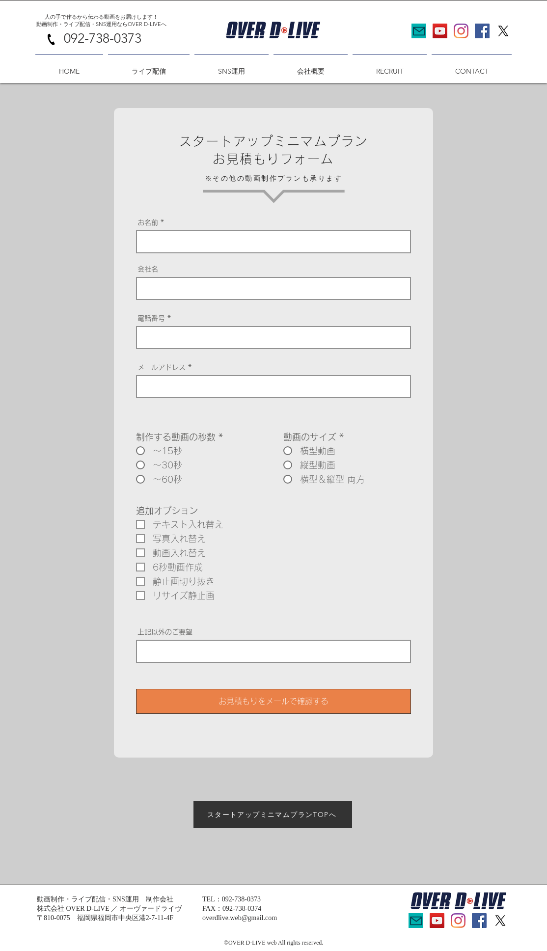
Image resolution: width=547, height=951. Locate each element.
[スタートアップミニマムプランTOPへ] (272, 814)
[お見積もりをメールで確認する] (273, 701)
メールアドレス (161, 367)
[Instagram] (461, 31)
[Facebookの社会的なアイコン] (482, 31)
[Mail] (418, 31)
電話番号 (151, 318)
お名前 (147, 222)
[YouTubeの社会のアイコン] (440, 31)
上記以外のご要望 (164, 631)
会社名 (147, 269)
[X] (503, 31)
